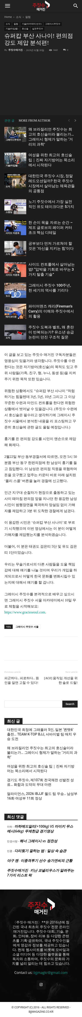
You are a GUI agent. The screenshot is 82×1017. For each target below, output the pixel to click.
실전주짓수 (37, 28)
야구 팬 (12, 860)
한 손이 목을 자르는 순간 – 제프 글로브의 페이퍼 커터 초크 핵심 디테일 (50, 227)
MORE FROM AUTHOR (35, 120)
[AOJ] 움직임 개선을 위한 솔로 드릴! (61, 680)
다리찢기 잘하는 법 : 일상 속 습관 (40, 850)
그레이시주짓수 (52, 24)
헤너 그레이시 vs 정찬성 (38, 841)
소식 (18, 17)
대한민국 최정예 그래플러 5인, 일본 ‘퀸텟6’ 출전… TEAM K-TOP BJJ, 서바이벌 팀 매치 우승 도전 (41, 734)
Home (8, 17)
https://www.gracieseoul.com (24, 612)
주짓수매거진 (15, 50)
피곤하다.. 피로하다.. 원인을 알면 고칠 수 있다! (21, 680)
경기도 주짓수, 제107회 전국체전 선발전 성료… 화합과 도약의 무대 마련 (40, 782)
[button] (7, 6)
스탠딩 (9, 212)
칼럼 (28, 17)
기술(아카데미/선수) (31, 24)
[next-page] (75, 120)
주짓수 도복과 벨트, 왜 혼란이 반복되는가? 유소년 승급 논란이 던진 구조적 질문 (51, 332)
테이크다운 (11, 317)
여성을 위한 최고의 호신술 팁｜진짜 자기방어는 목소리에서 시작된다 (51, 160)
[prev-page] (69, 120)
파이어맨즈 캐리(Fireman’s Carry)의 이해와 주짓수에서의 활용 (51, 311)
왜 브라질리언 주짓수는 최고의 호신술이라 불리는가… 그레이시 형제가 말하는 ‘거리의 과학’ (42, 752)
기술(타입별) (12, 28)
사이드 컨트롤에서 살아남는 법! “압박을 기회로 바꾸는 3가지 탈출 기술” (51, 269)
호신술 (25, 28)
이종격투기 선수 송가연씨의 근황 (46, 860)
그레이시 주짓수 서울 (27, 626)
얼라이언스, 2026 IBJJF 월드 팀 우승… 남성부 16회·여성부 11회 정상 (42, 796)
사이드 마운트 (12, 233)
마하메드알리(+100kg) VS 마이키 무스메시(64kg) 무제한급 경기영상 (40, 829)
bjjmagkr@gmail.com (50, 972)
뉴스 (8, 296)
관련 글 (9, 120)
